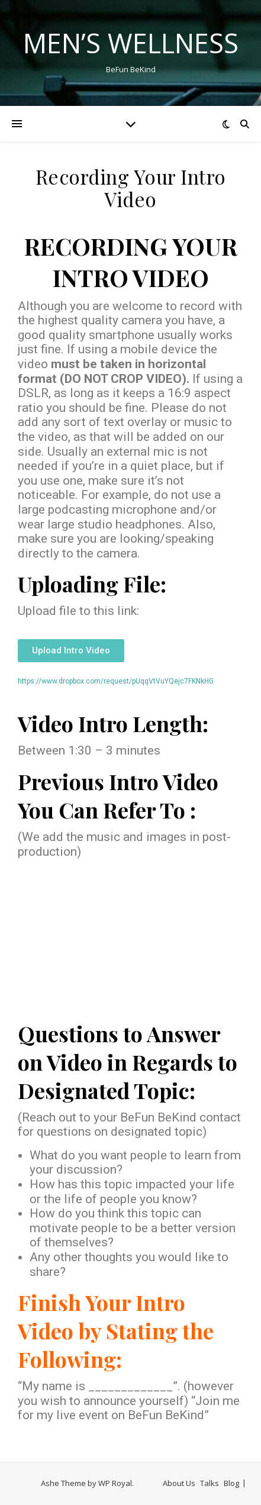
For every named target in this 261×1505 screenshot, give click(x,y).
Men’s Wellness (131, 43)
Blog (231, 1483)
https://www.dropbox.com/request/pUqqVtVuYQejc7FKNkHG (116, 681)
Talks (209, 1483)
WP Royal (115, 1483)
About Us (179, 1483)
